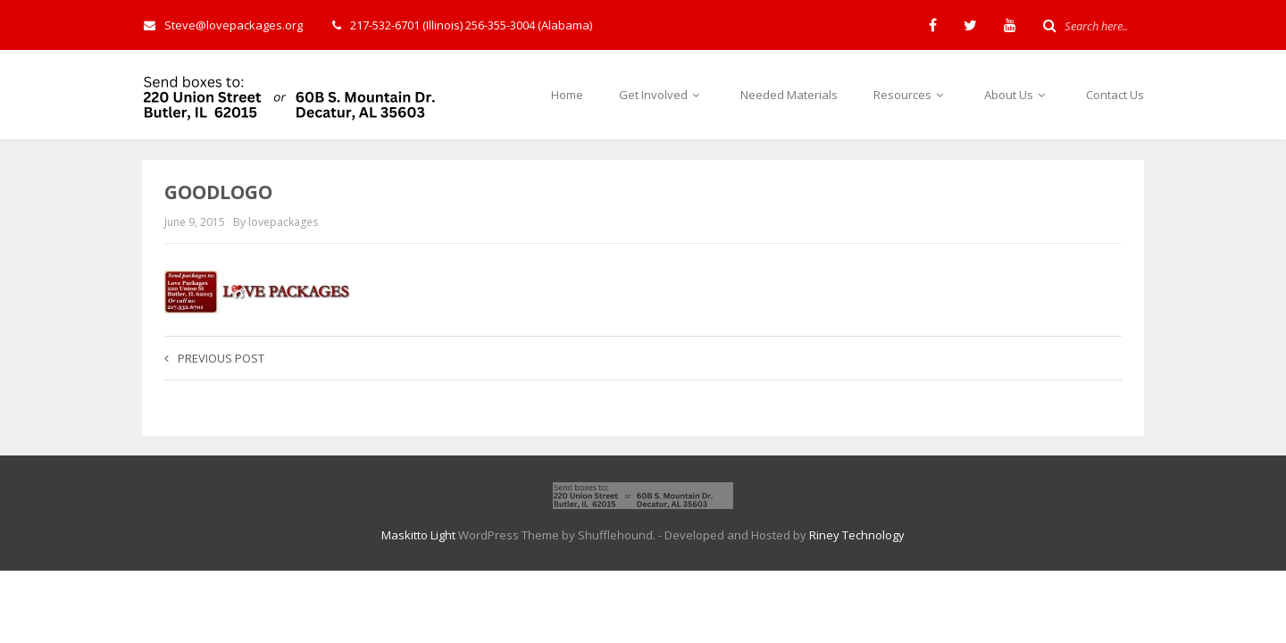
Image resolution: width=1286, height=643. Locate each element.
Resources (910, 95)
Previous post (214, 358)
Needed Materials (789, 95)
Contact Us (1115, 95)
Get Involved (662, 95)
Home (567, 95)
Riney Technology (857, 535)
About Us (1017, 95)
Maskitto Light (418, 535)
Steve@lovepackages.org (223, 25)
